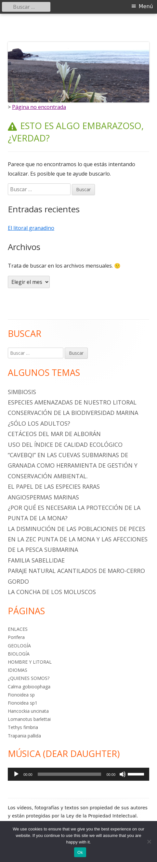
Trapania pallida (24, 736)
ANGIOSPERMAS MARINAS (43, 497)
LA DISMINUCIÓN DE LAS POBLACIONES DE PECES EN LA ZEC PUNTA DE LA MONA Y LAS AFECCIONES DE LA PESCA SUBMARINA (78, 539)
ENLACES (18, 629)
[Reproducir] (16, 774)
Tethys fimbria (23, 727)
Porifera (16, 637)
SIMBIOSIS (22, 392)
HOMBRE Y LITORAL (30, 662)
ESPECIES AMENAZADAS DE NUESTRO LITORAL (72, 402)
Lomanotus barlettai (29, 719)
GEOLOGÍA (19, 646)
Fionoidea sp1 (22, 703)
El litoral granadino (31, 228)
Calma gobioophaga (29, 686)
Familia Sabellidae (36, 560)
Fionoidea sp (21, 695)
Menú (146, 6)
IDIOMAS (17, 670)
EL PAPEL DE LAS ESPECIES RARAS (54, 486)
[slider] (69, 774)
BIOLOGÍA (19, 654)
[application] (78, 774)
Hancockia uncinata (28, 711)
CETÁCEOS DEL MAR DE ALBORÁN (54, 434)
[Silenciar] (122, 774)
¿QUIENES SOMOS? (28, 678)
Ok (80, 852)
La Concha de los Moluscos (52, 592)
